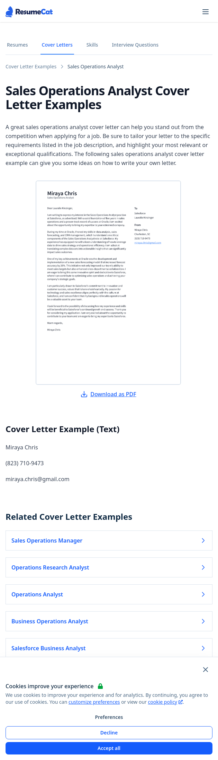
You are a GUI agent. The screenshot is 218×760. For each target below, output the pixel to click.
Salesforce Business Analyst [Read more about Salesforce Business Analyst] (109, 648)
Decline (109, 732)
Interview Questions (135, 44)
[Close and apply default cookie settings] (205, 669)
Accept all (109, 748)
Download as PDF (108, 394)
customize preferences (94, 702)
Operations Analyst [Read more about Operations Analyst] (109, 594)
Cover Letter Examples (31, 66)
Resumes (17, 44)
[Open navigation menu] (205, 12)
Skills (92, 44)
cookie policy (165, 702)
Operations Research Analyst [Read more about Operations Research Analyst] (109, 567)
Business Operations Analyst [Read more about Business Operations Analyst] (109, 621)
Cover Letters (57, 44)
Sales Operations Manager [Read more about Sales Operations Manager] (109, 540)
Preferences (109, 717)
